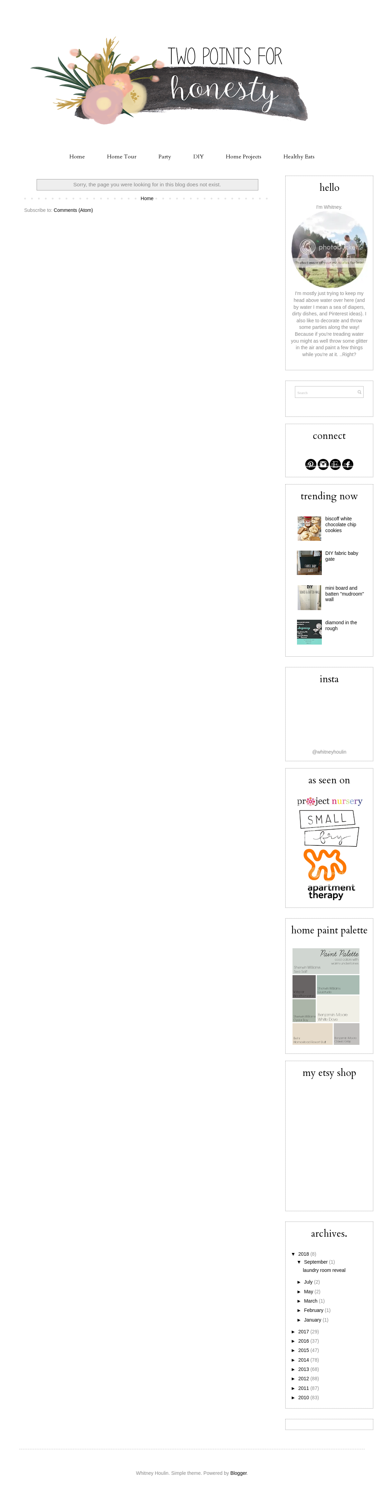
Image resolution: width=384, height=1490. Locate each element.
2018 (304, 1254)
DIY (198, 156)
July (309, 1282)
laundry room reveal (324, 1270)
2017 (304, 1331)
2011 (304, 1388)
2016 (304, 1341)
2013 (304, 1369)
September (316, 1262)
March (311, 1301)
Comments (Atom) (73, 210)
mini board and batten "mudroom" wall (344, 593)
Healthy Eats (299, 156)
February (314, 1310)
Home (77, 156)
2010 (304, 1397)
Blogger (238, 1473)
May (309, 1291)
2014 (304, 1360)
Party (165, 156)
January (313, 1320)
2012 (304, 1378)
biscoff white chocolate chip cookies (340, 524)
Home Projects (243, 156)
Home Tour (121, 156)
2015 (304, 1350)
